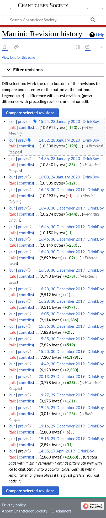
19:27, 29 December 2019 (62, 394)
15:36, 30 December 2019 (62, 326)
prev (21, 121)
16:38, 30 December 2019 (62, 270)
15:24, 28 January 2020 (59, 121)
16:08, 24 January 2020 (59, 177)
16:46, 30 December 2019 (62, 226)
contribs (26, 127)
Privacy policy (14, 504)
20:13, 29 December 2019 (62, 376)
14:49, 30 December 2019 (62, 363)
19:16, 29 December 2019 (62, 426)
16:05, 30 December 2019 (62, 313)
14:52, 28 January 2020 (59, 140)
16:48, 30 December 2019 (62, 189)
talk (12, 127)
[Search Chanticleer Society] (53, 19)
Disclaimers (61, 511)
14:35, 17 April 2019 (57, 451)
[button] (53, 70)
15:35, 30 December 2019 (62, 338)
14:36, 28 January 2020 (59, 158)
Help (100, 34)
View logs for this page (18, 57)
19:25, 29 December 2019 (62, 407)
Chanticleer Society (43, 5)
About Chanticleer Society (24, 511)
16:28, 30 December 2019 (62, 288)
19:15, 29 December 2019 (62, 438)
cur (12, 140)
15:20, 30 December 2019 (62, 351)
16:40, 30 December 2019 (62, 251)
